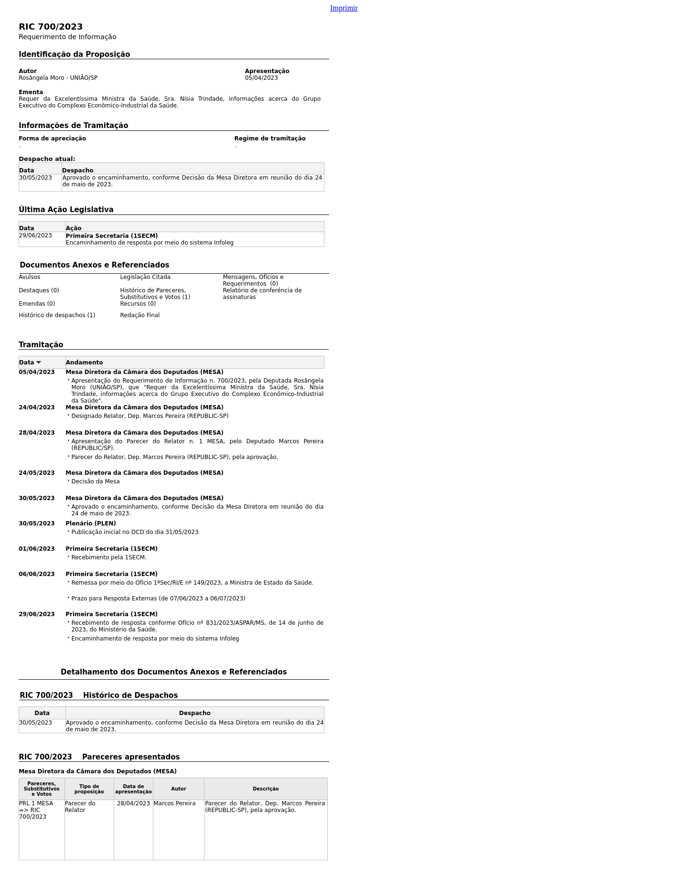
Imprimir (344, 8)
